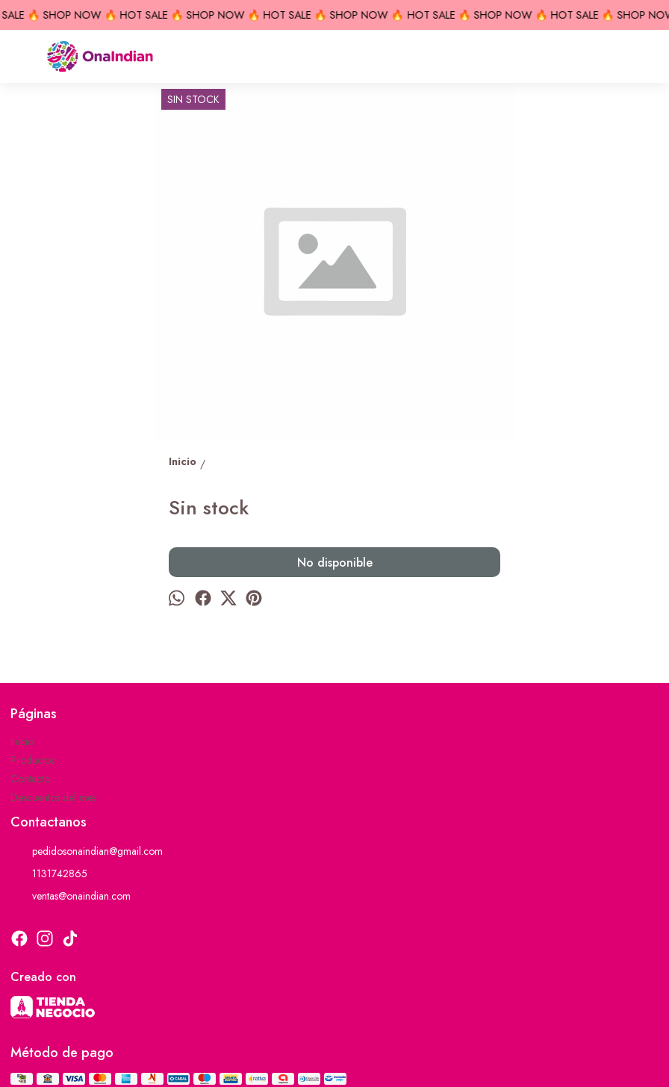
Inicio (22, 741)
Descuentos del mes (53, 797)
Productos (32, 760)
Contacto (30, 778)
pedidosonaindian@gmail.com (86, 851)
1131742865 (48, 873)
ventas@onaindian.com (70, 896)
